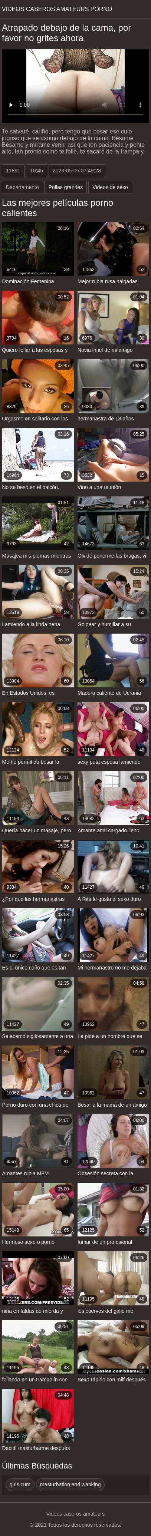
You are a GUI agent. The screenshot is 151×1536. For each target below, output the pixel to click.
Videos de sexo (110, 187)
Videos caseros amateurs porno (57, 9)
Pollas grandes (66, 187)
